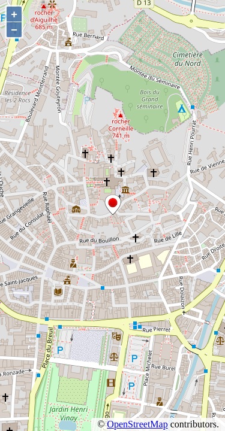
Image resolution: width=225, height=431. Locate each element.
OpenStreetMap (137, 424)
